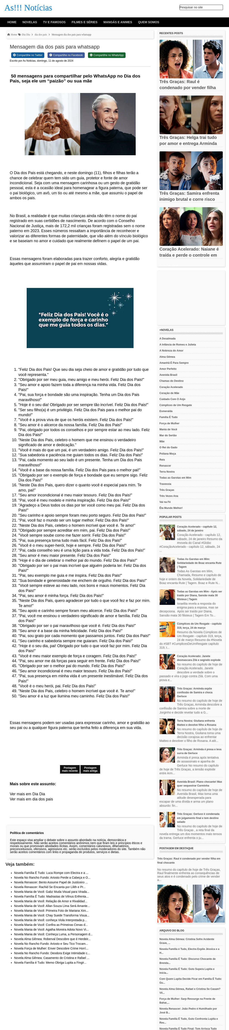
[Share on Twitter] (28, 55)
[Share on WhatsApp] (107, 55)
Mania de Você (168, 429)
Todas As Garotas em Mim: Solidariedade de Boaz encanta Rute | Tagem (199, 563)
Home (12, 22)
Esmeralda (166, 411)
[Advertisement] (191, 298)
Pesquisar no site (191, 7)
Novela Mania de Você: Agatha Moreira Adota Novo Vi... (51, 929)
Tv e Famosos (54, 22)
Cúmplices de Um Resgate (176, 405)
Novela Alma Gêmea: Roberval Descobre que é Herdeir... (52, 939)
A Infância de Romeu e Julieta (178, 344)
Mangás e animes (117, 22)
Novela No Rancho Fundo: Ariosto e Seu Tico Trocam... (51, 943)
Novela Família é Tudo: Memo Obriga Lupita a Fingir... (50, 962)
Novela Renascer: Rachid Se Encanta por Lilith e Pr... (50, 887)
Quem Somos (148, 22)
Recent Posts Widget (169, 265)
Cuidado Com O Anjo (172, 399)
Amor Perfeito (168, 368)
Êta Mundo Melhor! (171, 508)
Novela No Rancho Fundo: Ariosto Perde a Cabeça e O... (52, 877)
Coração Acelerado (171, 387)
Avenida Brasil (168, 374)
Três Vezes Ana (169, 496)
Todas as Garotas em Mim (175, 477)
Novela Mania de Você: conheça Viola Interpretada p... (50, 920)
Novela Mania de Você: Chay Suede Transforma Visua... (51, 915)
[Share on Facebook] (66, 55)
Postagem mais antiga (90, 769)
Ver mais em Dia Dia (27, 794)
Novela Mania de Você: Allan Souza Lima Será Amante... (52, 906)
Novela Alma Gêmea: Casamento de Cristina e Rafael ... (51, 958)
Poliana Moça (168, 453)
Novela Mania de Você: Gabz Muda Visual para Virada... (51, 891)
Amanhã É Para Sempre (174, 362)
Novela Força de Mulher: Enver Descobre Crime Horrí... (51, 948)
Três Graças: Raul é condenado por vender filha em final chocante (188, 87)
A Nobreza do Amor (171, 350)
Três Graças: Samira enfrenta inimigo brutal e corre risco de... (189, 199)
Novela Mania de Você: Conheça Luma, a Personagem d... (53, 934)
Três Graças (167, 489)
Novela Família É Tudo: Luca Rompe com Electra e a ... (51, 873)
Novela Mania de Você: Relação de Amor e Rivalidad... (50, 901)
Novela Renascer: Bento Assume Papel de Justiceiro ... (51, 882)
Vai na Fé (165, 502)
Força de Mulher (170, 423)
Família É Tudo (169, 417)
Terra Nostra (167, 471)
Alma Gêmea (167, 356)
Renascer (165, 465)
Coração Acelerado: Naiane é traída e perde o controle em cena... (189, 255)
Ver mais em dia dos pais (31, 799)
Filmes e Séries (84, 22)
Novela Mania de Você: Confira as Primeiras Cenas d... (51, 925)
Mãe (162, 441)
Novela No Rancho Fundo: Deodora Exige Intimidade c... (52, 953)
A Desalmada (168, 338)
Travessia (165, 483)
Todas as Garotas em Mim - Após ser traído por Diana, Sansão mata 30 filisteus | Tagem (199, 595)
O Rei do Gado (168, 447)
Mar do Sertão (168, 435)
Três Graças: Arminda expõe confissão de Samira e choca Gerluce (194, 692)
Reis (162, 459)
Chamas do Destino (172, 380)
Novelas (30, 22)
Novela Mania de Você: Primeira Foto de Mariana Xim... (51, 910)
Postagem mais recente (70, 769)
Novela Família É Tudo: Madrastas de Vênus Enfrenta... (51, 896)
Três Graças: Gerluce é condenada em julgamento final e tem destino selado (198, 817)
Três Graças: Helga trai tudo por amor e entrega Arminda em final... (188, 143)
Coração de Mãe (169, 393)
